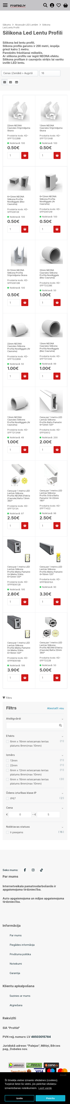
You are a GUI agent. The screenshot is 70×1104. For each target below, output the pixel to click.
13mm (13, 760)
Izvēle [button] (19, 1098)
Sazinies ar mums (20, 995)
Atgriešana (16, 1005)
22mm (13, 765)
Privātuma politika (20, 954)
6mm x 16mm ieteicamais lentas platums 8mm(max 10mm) (29, 743)
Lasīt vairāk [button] (45, 1088)
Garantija (15, 973)
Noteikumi (16, 963)
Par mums (16, 935)
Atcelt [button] (63, 1075)
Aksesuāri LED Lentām (26, 24)
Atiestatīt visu (55, 708)
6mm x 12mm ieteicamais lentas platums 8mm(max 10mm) (29, 772)
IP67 (13, 798)
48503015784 (41, 1036)
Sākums (7, 24)
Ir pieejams (16, 832)
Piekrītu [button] (50, 1098)
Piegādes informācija (22, 944)
